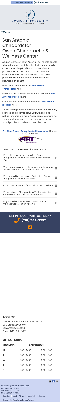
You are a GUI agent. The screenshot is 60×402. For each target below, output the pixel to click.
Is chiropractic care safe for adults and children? (28, 185)
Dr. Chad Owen (11, 131)
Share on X (50, 381)
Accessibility (31, 396)
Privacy (22, 396)
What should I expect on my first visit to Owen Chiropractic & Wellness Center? (26, 177)
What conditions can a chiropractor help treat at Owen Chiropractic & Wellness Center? (28, 168)
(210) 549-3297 (41, 2)
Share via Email (57, 381)
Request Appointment (21, 3)
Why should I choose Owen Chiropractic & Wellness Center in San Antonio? (24, 202)
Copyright (6, 396)
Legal (15, 396)
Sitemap (41, 396)
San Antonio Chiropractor (35, 131)
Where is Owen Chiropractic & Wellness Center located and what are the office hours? (27, 193)
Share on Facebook (53, 381)
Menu (5, 32)
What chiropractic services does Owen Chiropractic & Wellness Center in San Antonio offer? (27, 157)
